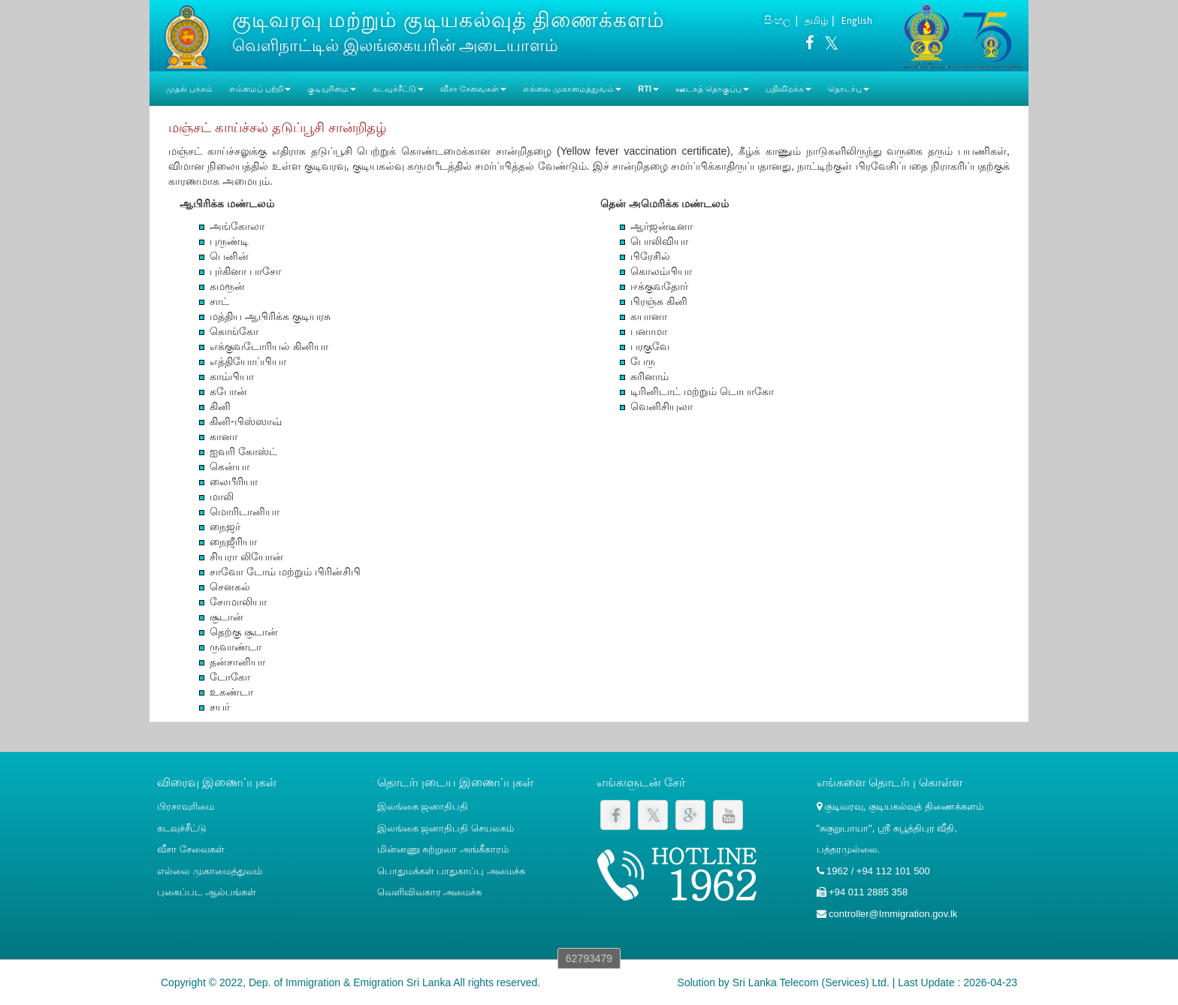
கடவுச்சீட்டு (182, 828)
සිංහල (777, 20)
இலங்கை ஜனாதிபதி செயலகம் (445, 828)
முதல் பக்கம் (189, 88)
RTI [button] (648, 88)
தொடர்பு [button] (848, 88)
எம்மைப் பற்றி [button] (260, 88)
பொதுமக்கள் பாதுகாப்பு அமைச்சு (451, 871)
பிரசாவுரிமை (185, 806)
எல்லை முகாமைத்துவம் (209, 871)
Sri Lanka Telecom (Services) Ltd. (811, 982)
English (856, 20)
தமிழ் (816, 20)
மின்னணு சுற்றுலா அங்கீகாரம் (443, 849)
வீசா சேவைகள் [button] (473, 88)
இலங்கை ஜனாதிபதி (423, 806)
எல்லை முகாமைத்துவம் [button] (572, 88)
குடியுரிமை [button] (331, 88)
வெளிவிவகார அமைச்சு (429, 892)
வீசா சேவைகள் (191, 849)
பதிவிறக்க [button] (788, 88)
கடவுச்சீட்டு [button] (398, 88)
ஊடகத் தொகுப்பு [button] (712, 88)
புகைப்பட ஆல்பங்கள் (206, 892)
